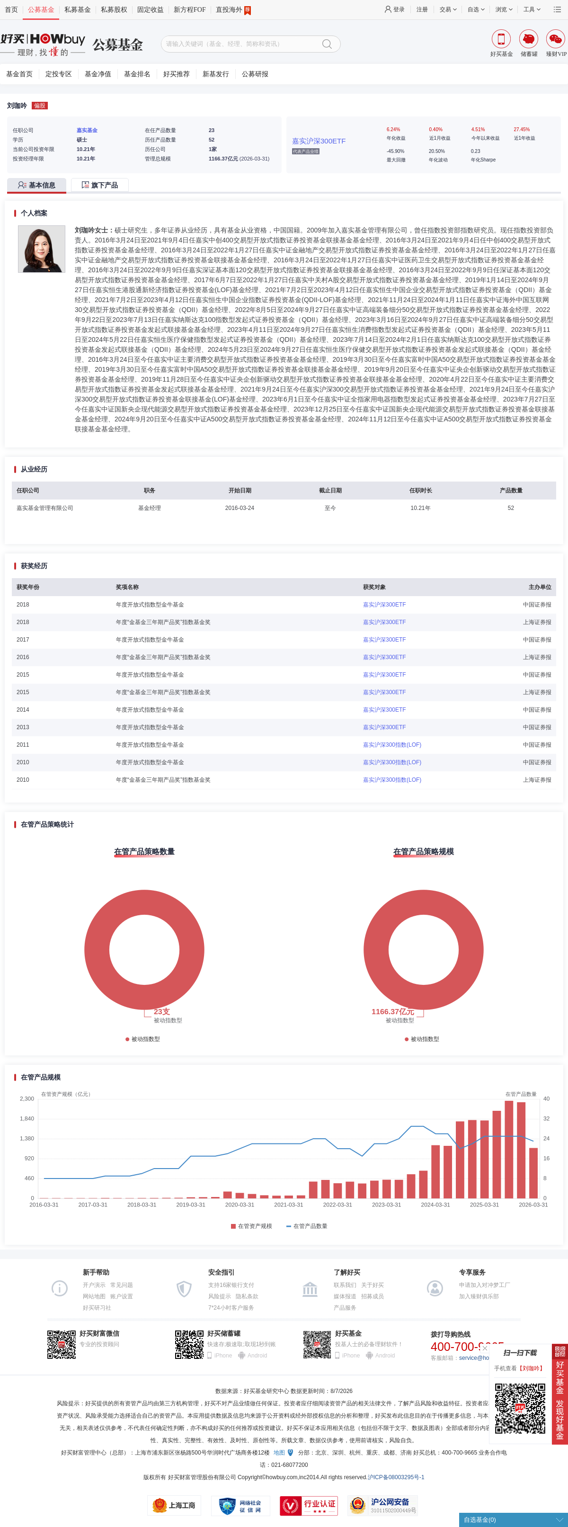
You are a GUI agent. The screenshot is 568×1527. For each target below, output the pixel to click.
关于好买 (372, 1285)
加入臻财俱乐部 (479, 1296)
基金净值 (98, 74)
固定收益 (150, 9)
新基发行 (216, 74)
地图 (279, 1452)
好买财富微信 (99, 1333)
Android (257, 1355)
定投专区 (58, 74)
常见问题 (121, 1285)
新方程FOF (190, 9)
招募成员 (372, 1296)
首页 (11, 9)
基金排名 (137, 74)
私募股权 (114, 9)
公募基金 (41, 9)
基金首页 (19, 74)
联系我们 (345, 1285)
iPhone (223, 1355)
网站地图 (94, 1296)
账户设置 (121, 1296)
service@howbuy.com (487, 1358)
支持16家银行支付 (231, 1285)
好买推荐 (176, 74)
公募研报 (255, 74)
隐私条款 (247, 1296)
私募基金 (77, 9)
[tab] (39, 186)
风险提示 (219, 1296)
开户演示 (94, 1285)
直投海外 (233, 10)
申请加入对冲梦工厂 (484, 1285)
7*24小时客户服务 (231, 1307)
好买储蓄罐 (223, 1333)
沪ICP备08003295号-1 (396, 1477)
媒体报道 (345, 1296)
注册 (422, 9)
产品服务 (345, 1307)
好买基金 (348, 1333)
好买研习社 (97, 1307)
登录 (399, 9)
